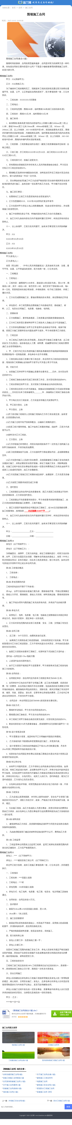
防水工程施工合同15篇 (62, 1101)
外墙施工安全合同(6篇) (17, 1101)
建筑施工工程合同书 (45, 1078)
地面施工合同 (42, 1081)
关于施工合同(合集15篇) (46, 1074)
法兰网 (32, 1115)
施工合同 (29, 8)
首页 (14, 8)
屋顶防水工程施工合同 (45, 1088)
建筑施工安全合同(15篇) (46, 1085)
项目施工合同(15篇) (10, 1092)
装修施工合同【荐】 (45, 1092)
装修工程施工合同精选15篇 (13, 1078)
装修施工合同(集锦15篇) (12, 1088)
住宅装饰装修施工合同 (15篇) (14, 1081)
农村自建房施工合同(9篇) (13, 1074)
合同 (20, 8)
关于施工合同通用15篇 (11, 1085)
